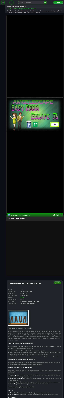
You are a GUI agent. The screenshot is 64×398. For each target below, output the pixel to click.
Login (58, 2)
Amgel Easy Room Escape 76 (19, 211)
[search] (45, 2)
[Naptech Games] (11, 2)
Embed (57, 278)
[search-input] (31, 2)
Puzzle (22, 293)
